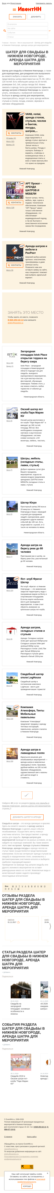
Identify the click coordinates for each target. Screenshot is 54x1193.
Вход (4, 3)
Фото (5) (9, 514)
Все (6, 886)
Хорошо (27, 1186)
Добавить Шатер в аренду (27, 817)
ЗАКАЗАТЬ (17, 17)
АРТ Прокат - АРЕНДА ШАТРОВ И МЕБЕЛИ (33, 188)
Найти (4, 30)
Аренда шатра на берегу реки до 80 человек (32, 548)
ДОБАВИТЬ (36, 17)
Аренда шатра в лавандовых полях (33, 751)
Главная (5, 43)
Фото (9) (9, 270)
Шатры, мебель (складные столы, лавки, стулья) (32, 462)
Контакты (16, 133)
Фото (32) (10, 141)
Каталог (13, 43)
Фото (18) (9, 719)
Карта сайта (32, 1137)
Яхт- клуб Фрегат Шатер (31, 581)
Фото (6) (9, 421)
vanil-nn (11, 920)
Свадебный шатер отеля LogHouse (32, 676)
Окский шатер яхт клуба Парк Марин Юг (32, 412)
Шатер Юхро (29, 502)
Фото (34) (9, 761)
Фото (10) (9, 590)
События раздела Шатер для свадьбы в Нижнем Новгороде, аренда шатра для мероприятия (23, 1032)
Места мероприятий (25, 43)
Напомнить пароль (44, 3)
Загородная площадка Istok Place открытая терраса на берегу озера (34, 356)
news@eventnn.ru (11, 1149)
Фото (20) (9, 363)
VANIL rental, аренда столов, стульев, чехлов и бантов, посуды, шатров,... (35, 122)
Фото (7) (9, 470)
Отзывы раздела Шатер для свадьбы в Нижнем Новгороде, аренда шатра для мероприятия (23, 903)
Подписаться (7, 976)
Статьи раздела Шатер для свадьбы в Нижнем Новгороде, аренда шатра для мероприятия (25, 960)
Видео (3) (10, 145)
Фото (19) (10, 208)
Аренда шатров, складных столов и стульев (33, 631)
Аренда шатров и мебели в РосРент (36, 249)
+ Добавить (6, 972)
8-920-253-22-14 (16, 320)
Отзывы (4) (11, 138)
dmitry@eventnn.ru (15, 323)
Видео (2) (9, 366)
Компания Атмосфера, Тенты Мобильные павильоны (32, 712)
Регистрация (15, 3)
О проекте (8, 1137)
